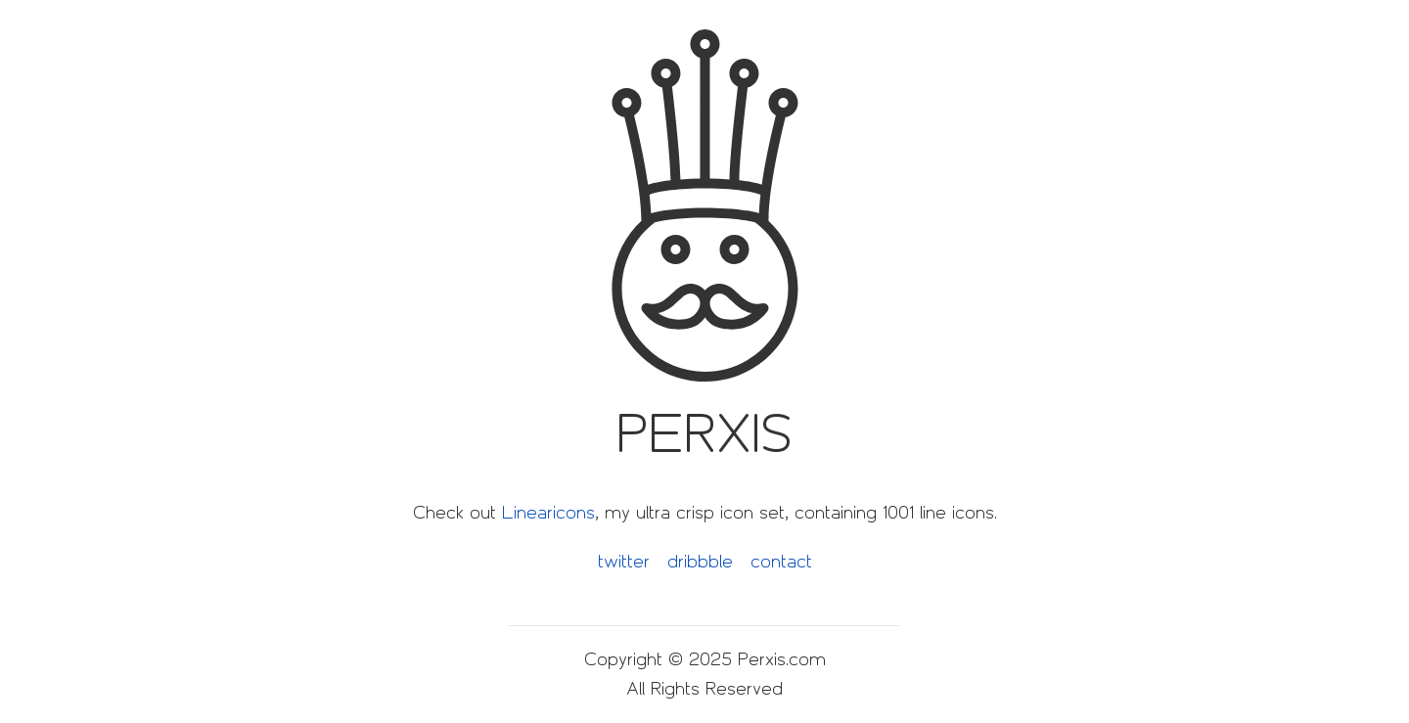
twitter (624, 561)
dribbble (700, 561)
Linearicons (548, 512)
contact (781, 561)
